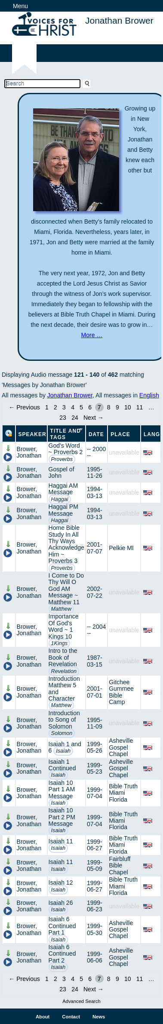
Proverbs (62, 459)
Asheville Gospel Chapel (121, 747)
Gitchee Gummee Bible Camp (121, 692)
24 (74, 417)
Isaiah (63, 751)
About (42, 1016)
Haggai (59, 499)
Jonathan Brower (69, 395)
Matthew (61, 609)
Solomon (62, 733)
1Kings (59, 643)
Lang (152, 434)
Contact (71, 1016)
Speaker (32, 434)
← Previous (24, 407)
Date (96, 434)
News (98, 1016)
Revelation (64, 671)
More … (92, 335)
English (149, 395)
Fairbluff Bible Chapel (119, 865)
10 (127, 407)
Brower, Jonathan (29, 452)
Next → (93, 417)
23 (62, 417)
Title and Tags (65, 434)
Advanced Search (81, 1001)
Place (120, 434)
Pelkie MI (121, 547)
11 (139, 407)
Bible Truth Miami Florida (123, 793)
